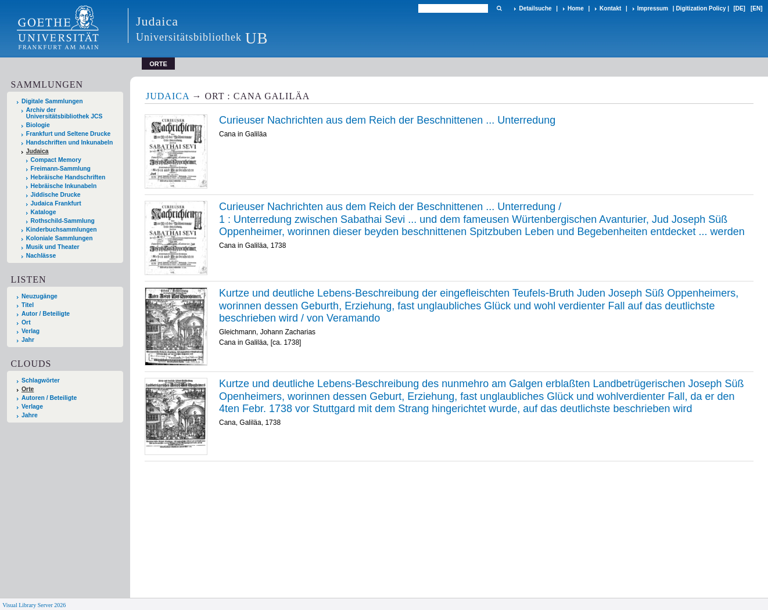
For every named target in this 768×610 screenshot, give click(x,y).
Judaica (37, 151)
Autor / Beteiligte (45, 314)
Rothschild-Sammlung (63, 221)
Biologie (38, 125)
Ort (26, 322)
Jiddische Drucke (56, 195)
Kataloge (43, 212)
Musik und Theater (53, 247)
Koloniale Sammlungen (59, 238)
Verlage (32, 406)
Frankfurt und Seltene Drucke (68, 134)
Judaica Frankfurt (56, 203)
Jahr (27, 340)
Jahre (29, 415)
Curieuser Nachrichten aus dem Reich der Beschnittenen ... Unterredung (387, 120)
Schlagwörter (40, 380)
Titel (27, 305)
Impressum (652, 8)
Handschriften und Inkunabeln (69, 142)
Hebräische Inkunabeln (64, 186)
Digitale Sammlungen (52, 101)
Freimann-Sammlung (61, 168)
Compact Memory (56, 160)
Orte (27, 389)
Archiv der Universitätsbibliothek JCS (64, 113)
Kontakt (610, 8)
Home (576, 8)
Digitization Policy (701, 8)
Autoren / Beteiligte (49, 398)
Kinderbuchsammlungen (61, 229)
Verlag (30, 331)
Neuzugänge (39, 296)
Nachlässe (41, 255)
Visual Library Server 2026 (34, 605)
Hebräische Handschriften (68, 177)
